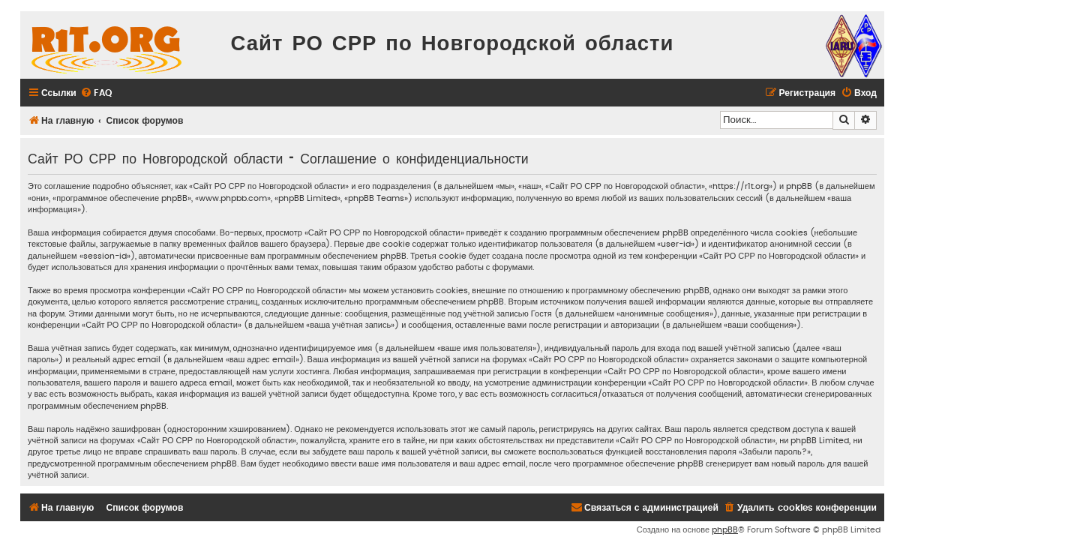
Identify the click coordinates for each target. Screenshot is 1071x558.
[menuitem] (96, 93)
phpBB (725, 530)
